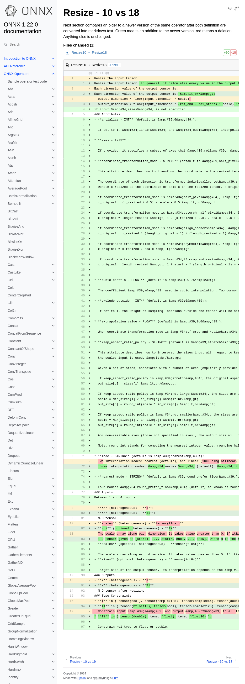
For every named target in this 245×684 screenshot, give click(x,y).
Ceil (10, 280)
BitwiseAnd (16, 226)
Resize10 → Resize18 (89, 52)
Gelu (11, 570)
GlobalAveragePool (22, 585)
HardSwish (16, 662)
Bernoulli (14, 203)
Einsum (13, 471)
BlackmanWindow (21, 257)
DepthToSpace (19, 425)
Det (10, 440)
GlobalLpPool (18, 593)
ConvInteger (17, 364)
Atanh (12, 173)
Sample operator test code (27, 81)
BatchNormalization (22, 196)
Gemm (13, 578)
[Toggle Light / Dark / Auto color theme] (236, 8)
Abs (10, 89)
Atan (11, 165)
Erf (10, 494)
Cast (11, 265)
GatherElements (20, 555)
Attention (14, 181)
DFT (11, 410)
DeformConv (17, 417)
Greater (13, 608)
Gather (13, 547)
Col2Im (13, 310)
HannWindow (17, 646)
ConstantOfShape (21, 349)
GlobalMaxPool (19, 601)
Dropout (14, 456)
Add (11, 112)
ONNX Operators (16, 74)
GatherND (15, 562)
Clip (10, 303)
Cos (11, 379)
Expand (13, 509)
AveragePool (17, 188)
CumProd (15, 394)
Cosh (12, 387)
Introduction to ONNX (20, 58)
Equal (12, 486)
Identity (13, 677)
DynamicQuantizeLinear (25, 463)
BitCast (13, 211)
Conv (12, 356)
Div (10, 448)
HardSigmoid (17, 654)
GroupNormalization (22, 631)
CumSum (14, 402)
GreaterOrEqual (19, 616)
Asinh (12, 158)
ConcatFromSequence (24, 333)
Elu (10, 478)
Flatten (13, 524)
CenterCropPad (19, 295)
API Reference (15, 66)
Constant (14, 341)
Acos (11, 97)
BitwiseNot (15, 234)
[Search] (28, 44)
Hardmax (14, 669)
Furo (115, 678)
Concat (13, 326)
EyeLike (14, 517)
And (11, 127)
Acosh (12, 104)
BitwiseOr (15, 242)
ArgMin (13, 142)
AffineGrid (15, 119)
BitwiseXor (15, 249)
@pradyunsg (101, 678)
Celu (11, 287)
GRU (11, 540)
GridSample (16, 624)
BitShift (13, 219)
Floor (11, 532)
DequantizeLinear (21, 433)
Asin (11, 150)
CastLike (14, 272)
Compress (15, 318)
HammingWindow (21, 639)
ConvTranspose (19, 372)
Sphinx (81, 678)
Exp (10, 501)
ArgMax (13, 135)
